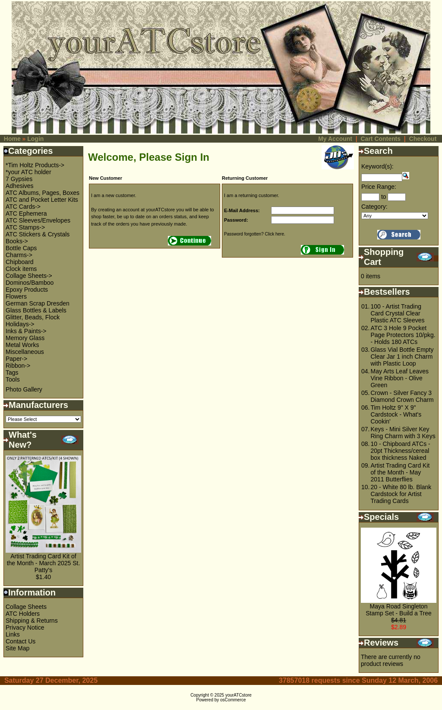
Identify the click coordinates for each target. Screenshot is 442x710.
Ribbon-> (18, 365)
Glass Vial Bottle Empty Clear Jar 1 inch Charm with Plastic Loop (401, 356)
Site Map (17, 648)
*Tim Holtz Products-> (35, 165)
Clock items (21, 268)
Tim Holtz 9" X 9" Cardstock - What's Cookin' (395, 414)
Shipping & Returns (32, 620)
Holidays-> (20, 324)
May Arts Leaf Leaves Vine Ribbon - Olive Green (399, 378)
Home (12, 138)
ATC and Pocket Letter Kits (42, 199)
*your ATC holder (28, 172)
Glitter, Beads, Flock (33, 317)
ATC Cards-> (23, 206)
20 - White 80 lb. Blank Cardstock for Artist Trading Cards (400, 494)
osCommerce (233, 699)
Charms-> (19, 255)
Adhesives (20, 185)
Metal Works (22, 344)
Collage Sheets (26, 606)
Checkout (423, 138)
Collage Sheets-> (29, 275)
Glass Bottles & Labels (36, 310)
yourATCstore (238, 695)
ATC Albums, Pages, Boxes (42, 192)
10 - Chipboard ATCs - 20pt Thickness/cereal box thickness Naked (400, 450)
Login (35, 138)
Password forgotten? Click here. (254, 234)
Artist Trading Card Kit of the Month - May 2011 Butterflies (399, 472)
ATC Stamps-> (25, 227)
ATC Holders (23, 613)
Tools (13, 379)
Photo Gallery (24, 389)
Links (13, 634)
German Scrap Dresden (37, 303)
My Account (335, 138)
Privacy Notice (25, 627)
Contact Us (20, 641)
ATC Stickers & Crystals (37, 234)
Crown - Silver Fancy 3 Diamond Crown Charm (401, 396)
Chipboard (20, 261)
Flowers (16, 296)
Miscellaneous (25, 351)
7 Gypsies (19, 178)
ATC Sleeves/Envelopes (38, 220)
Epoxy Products (27, 289)
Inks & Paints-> (26, 331)
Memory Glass (25, 337)
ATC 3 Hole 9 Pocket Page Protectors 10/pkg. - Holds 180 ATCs (402, 335)
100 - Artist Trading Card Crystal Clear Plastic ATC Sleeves (397, 313)
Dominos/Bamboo (30, 282)
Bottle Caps (21, 248)
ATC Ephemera (26, 213)
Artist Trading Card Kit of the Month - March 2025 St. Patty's (43, 563)
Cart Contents (380, 138)
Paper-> (16, 358)
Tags (12, 372)
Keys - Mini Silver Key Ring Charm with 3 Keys (402, 432)
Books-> (17, 241)
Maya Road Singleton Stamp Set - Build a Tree (399, 610)
